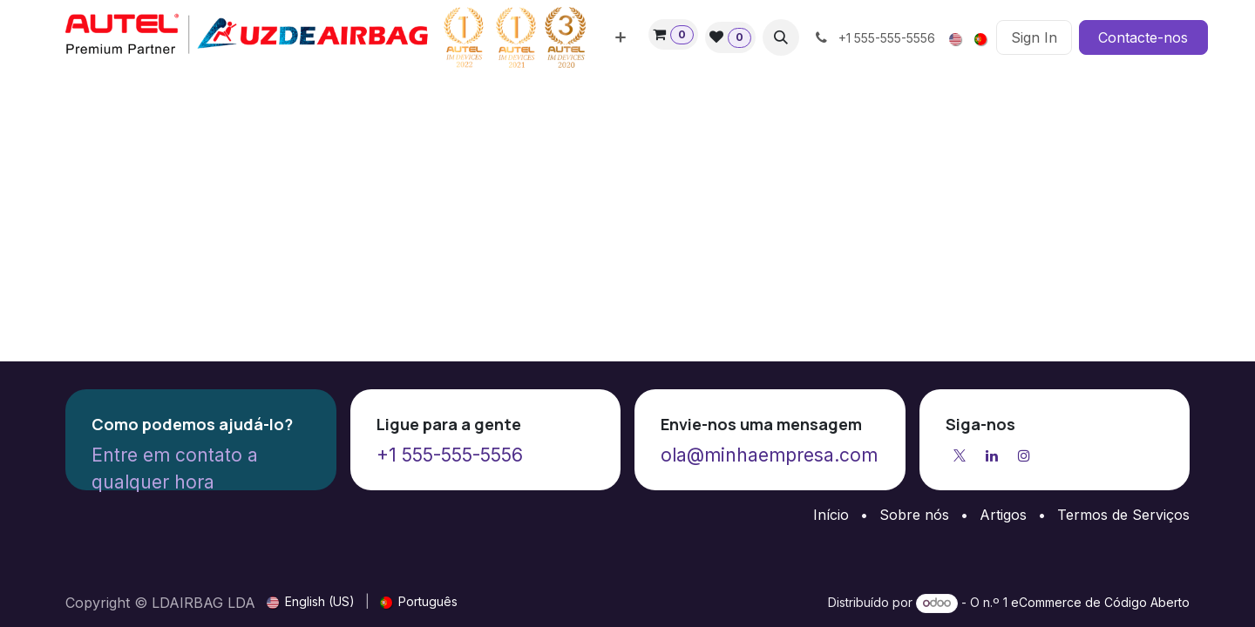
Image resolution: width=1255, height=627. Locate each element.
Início (831, 514)
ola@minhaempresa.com (769, 455)
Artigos (1003, 514)
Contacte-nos (1143, 37)
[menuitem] (620, 37)
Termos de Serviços (1123, 514)
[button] (781, 37)
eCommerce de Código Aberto (1100, 602)
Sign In (1034, 37)
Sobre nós (914, 514)
